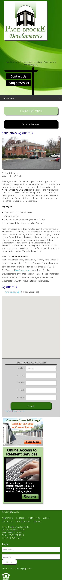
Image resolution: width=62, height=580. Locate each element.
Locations (20, 517)
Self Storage (34, 517)
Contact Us (7, 521)
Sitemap (37, 521)
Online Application (31, 110)
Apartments (8, 98)
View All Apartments (14, 410)
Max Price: (37, 382)
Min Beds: (37, 390)
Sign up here (25, 568)
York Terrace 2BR (13, 291)
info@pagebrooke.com (25, 270)
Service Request (31, 124)
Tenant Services (23, 521)
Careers (46, 517)
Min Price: (37, 375)
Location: (37, 368)
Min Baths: (36, 397)
